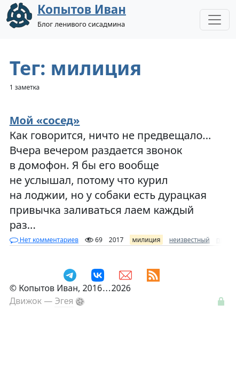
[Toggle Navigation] (215, 19)
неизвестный (189, 239)
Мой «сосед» (45, 120)
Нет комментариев (44, 239)
